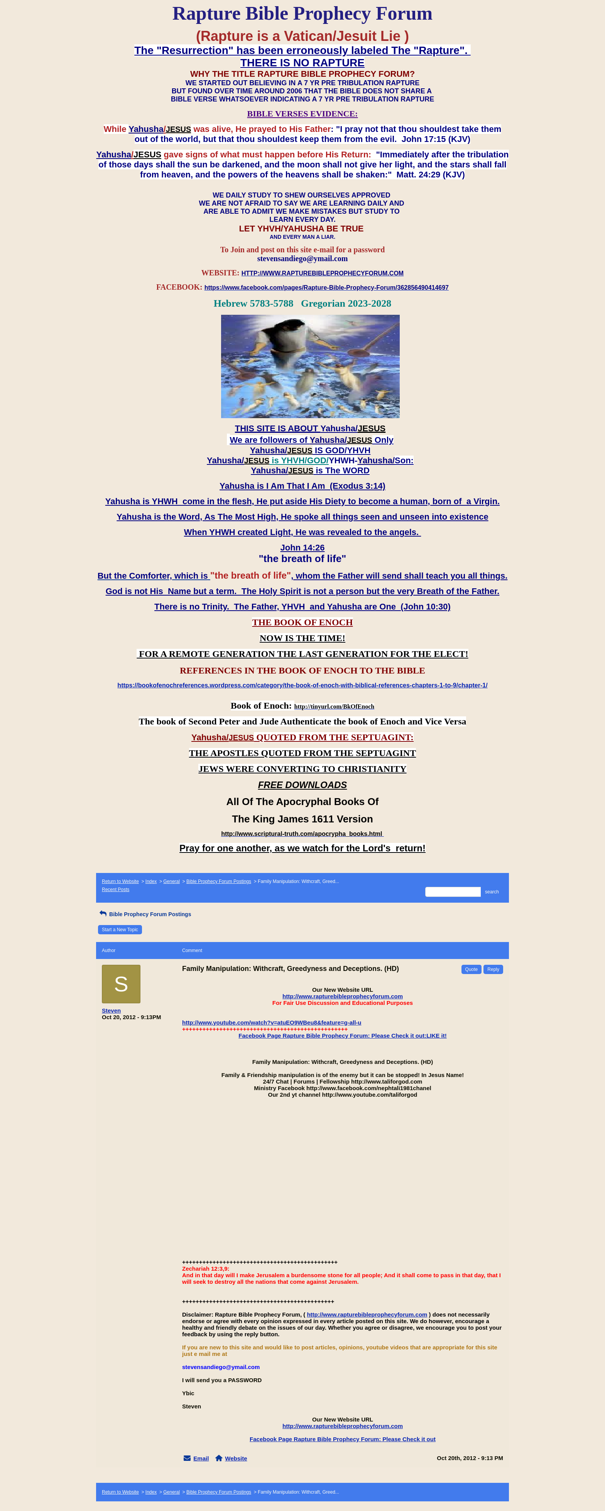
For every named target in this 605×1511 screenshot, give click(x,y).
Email (201, 1458)
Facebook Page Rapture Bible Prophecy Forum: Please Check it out (343, 1439)
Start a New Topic (120, 929)
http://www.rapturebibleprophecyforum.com (342, 996)
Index (151, 881)
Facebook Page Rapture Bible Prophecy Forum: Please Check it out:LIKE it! (342, 1035)
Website (236, 1458)
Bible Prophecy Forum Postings (218, 881)
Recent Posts (115, 889)
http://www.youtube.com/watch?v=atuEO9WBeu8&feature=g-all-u (272, 1022)
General (171, 881)
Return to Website (120, 881)
